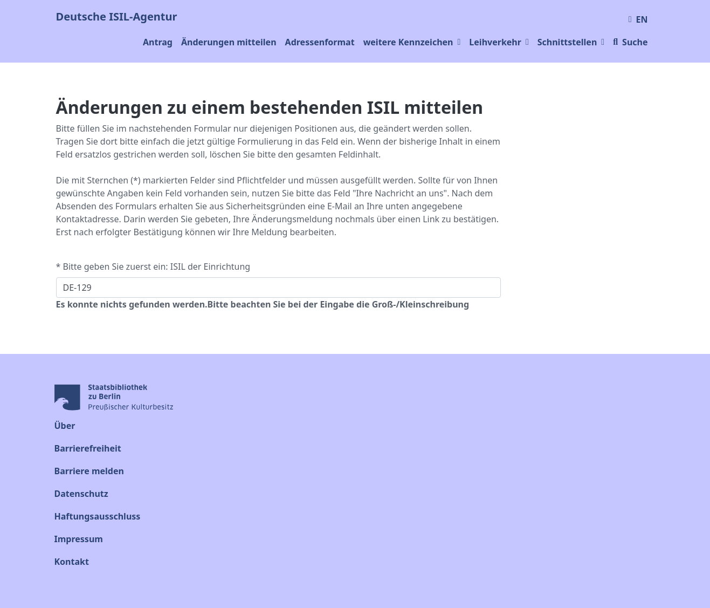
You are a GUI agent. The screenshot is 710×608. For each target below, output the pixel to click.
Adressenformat (320, 42)
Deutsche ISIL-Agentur (116, 16)
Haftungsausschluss (97, 516)
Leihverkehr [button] (498, 42)
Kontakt (71, 562)
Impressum (78, 539)
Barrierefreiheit (87, 448)
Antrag (158, 42)
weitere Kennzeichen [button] (412, 42)
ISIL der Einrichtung (210, 266)
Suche (630, 42)
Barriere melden (89, 471)
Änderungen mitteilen (229, 42)
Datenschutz (81, 494)
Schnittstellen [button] (570, 42)
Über (64, 426)
